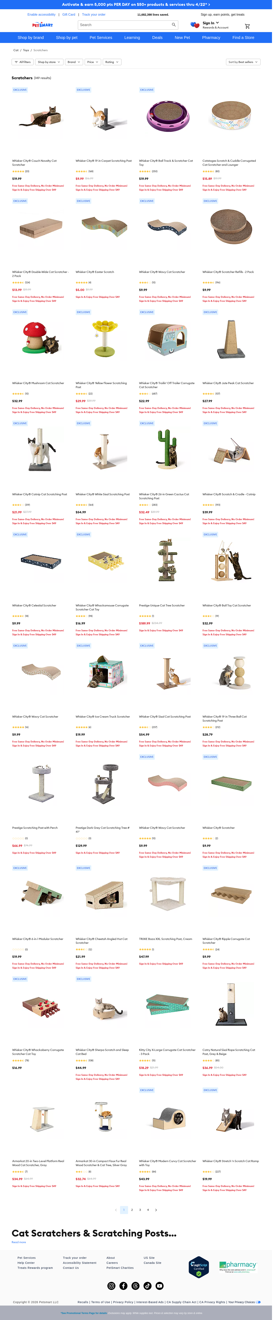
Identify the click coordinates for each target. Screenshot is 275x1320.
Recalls (83, 1302)
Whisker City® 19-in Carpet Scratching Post (104, 161)
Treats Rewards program (35, 1267)
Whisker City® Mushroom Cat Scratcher (38, 383)
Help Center (26, 1262)
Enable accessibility (42, 14)
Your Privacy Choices (244, 1302)
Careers (112, 1262)
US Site (149, 1257)
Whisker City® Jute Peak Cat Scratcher (228, 383)
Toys (26, 50)
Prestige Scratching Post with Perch (35, 828)
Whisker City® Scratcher (219, 828)
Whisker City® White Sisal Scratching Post (103, 494)
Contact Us (71, 1267)
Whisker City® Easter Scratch (95, 272)
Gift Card (68, 14)
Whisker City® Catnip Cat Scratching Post (39, 494)
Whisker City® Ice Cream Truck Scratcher (103, 716)
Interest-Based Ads (150, 1302)
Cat (15, 50)
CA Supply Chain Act (181, 1302)
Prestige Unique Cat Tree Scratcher (162, 605)
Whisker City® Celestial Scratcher (34, 605)
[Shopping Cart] (252, 26)
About (111, 1257)
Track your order (94, 14)
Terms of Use (100, 1302)
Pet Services (27, 1257)
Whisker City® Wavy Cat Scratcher (162, 272)
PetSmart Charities (120, 1267)
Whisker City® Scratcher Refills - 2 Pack (228, 272)
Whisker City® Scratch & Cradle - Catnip (229, 494)
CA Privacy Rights (212, 1302)
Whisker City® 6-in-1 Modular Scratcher (37, 939)
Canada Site (152, 1262)
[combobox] (128, 24)
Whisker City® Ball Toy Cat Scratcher (227, 605)
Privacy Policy (123, 1302)
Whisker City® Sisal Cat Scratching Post (165, 716)
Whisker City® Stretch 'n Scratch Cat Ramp (231, 1161)
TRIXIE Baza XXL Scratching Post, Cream (165, 939)
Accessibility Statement (80, 1262)
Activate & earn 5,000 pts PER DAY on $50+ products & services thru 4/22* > (136, 4)
